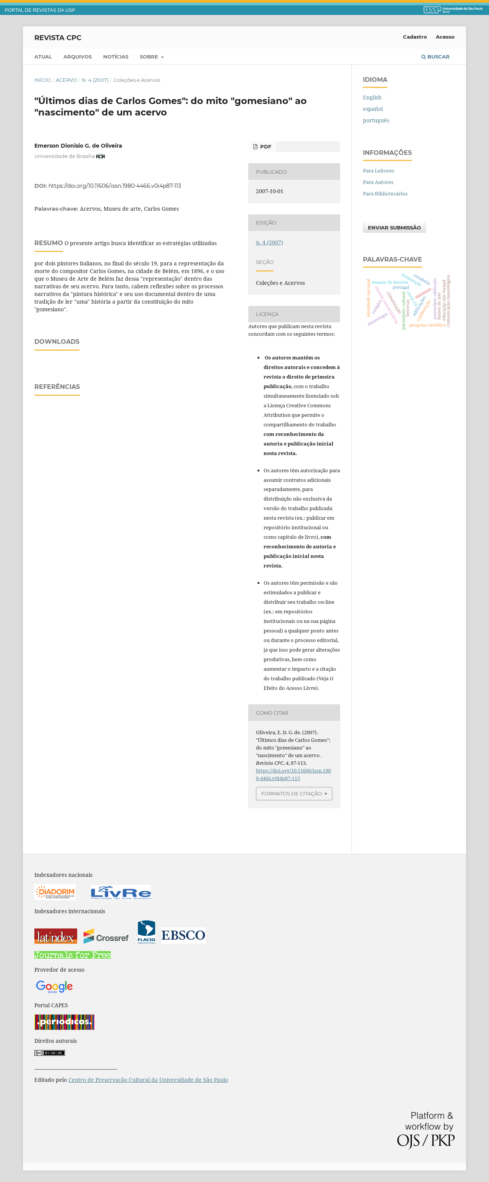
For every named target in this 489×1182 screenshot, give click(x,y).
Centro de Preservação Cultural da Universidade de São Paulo (148, 1079)
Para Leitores (378, 170)
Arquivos (77, 57)
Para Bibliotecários (385, 193)
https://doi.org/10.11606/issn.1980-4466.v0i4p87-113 (115, 185)
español (373, 108)
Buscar (435, 57)
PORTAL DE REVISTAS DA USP (40, 10)
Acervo (66, 80)
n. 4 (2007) (95, 80)
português (376, 120)
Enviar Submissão (394, 227)
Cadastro (415, 37)
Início (42, 80)
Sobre (150, 57)
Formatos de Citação (291, 793)
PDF (265, 146)
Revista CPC (57, 37)
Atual (43, 57)
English (372, 97)
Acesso (445, 37)
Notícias (115, 57)
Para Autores (378, 182)
